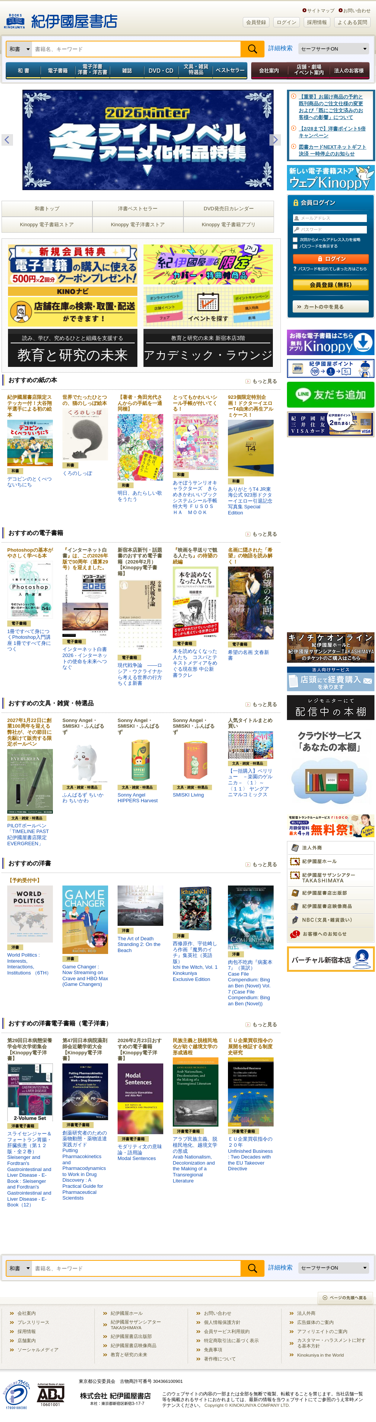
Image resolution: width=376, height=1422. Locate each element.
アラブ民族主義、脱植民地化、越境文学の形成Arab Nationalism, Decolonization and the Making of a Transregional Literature (195, 1159)
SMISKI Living (188, 795)
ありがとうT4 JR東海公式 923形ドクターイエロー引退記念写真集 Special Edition (250, 501)
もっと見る (264, 381)
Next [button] (275, 140)
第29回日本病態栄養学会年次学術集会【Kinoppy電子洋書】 (29, 1049)
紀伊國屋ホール (127, 1313)
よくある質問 (352, 22)
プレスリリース (33, 1322)
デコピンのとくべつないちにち (29, 482)
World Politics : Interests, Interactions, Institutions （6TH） (29, 964)
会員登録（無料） (331, 285)
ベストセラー (231, 70)
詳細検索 (280, 48)
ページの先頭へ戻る (345, 1299)
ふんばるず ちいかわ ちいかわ (83, 798)
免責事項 (213, 1349)
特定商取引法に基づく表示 (231, 1340)
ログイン (286, 22)
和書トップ (47, 208)
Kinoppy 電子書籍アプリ (229, 224)
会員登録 (256, 22)
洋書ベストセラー (138, 208)
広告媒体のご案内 (315, 1322)
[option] (141, 140)
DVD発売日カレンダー (228, 208)
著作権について (220, 1358)
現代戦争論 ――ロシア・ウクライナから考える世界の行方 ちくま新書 (140, 674)
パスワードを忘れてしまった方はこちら (331, 268)
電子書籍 (57, 70)
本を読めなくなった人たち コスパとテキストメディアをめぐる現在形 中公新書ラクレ (195, 663)
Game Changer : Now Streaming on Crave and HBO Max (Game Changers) (85, 975)
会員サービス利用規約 (227, 1331)
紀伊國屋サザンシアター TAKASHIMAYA (136, 1324)
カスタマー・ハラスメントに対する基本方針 (331, 1343)
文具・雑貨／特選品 (195, 70)
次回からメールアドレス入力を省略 (334, 239)
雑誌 (127, 70)
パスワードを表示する (334, 246)
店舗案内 (27, 1340)
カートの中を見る (331, 306)
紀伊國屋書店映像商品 (133, 1345)
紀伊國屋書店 (61, 18)
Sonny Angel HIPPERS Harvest (138, 798)
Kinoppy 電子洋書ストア (138, 224)
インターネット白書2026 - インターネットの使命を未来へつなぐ (84, 658)
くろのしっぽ (77, 473)
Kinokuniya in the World (320, 1354)
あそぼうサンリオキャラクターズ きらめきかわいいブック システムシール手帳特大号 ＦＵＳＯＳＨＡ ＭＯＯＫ (197, 497)
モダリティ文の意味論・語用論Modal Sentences (140, 1152)
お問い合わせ (357, 10)
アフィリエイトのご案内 (322, 1331)
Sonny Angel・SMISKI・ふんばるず (83, 726)
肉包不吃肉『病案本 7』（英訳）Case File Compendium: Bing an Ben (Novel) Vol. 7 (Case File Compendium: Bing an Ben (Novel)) (252, 982)
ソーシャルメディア (38, 1349)
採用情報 (317, 22)
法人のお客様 (350, 70)
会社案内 (268, 70)
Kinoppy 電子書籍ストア (47, 224)
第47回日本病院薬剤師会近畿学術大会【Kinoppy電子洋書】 (84, 1049)
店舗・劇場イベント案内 (309, 70)
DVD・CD (161, 70)
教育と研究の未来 (129, 1354)
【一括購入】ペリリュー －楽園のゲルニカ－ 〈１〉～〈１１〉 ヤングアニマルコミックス (250, 782)
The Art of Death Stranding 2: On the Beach (139, 944)
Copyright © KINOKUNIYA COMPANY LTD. (247, 1405)
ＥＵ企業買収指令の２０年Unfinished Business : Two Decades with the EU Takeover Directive (250, 1153)
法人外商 (306, 1313)
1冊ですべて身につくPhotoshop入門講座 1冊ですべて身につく (29, 640)
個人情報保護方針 (222, 1322)
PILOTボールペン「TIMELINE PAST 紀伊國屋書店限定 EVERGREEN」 (28, 834)
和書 (21, 70)
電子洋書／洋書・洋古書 (92, 70)
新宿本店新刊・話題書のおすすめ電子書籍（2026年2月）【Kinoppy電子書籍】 (140, 561)
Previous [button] (7, 140)
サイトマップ (321, 10)
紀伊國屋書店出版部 (131, 1336)
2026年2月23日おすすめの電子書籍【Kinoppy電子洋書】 (140, 1049)
